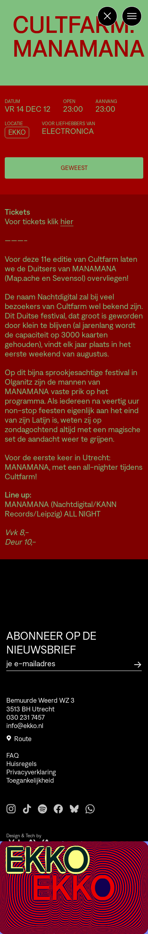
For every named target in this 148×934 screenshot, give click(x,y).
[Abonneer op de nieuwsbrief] (138, 664)
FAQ (12, 763)
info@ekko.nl (24, 728)
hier (66, 221)
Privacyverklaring (31, 779)
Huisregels (21, 771)
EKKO (17, 132)
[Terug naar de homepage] (107, 16)
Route (19, 741)
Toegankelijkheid (30, 788)
